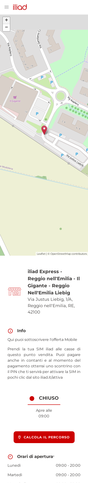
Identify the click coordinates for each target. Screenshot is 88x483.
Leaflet (41, 253)
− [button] (6, 27)
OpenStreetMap (60, 253)
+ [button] (6, 20)
